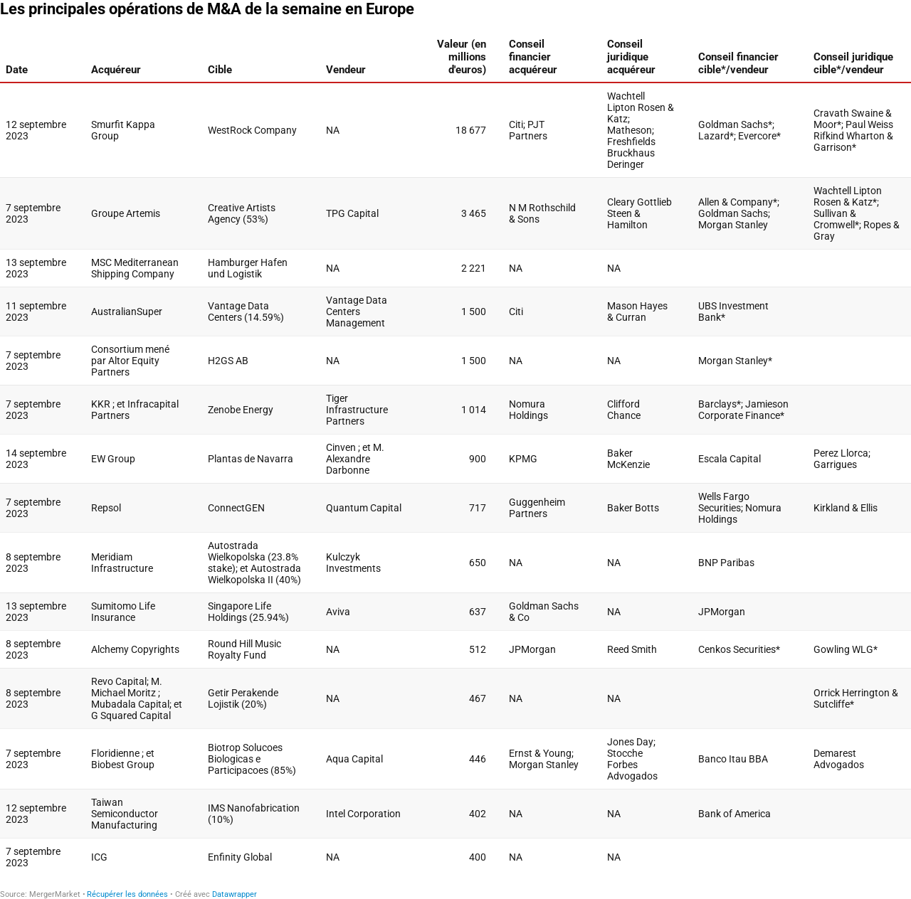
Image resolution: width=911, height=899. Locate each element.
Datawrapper (234, 894)
